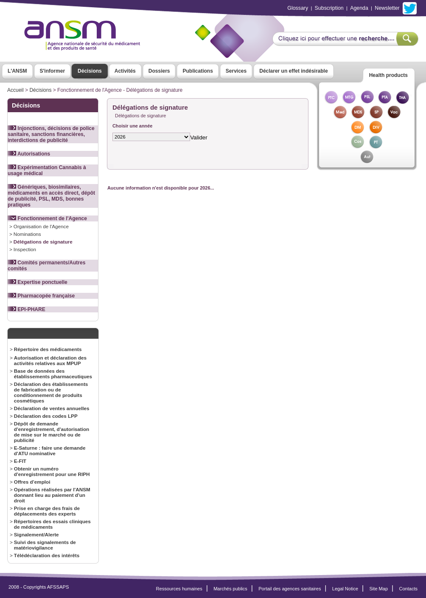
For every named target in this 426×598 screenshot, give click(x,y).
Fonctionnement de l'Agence (47, 218)
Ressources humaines (179, 588)
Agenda (359, 8)
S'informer (52, 71)
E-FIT (20, 461)
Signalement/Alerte (36, 534)
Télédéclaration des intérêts (46, 555)
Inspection (25, 249)
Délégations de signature (43, 241)
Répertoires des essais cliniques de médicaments (52, 524)
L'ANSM (17, 71)
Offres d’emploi (32, 482)
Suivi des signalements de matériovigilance (45, 544)
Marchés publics (230, 588)
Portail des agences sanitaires (289, 588)
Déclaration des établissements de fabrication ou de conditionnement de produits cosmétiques (51, 392)
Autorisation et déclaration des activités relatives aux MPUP (50, 360)
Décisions (90, 71)
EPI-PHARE (26, 309)
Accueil (15, 90)
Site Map (379, 588)
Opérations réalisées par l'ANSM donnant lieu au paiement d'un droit (52, 495)
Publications (197, 71)
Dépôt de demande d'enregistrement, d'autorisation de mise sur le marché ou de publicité (51, 432)
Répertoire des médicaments (48, 349)
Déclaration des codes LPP (46, 416)
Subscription (329, 8)
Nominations (27, 234)
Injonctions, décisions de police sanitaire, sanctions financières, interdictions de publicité (51, 134)
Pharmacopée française (41, 296)
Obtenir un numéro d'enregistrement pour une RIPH (52, 471)
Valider (198, 137)
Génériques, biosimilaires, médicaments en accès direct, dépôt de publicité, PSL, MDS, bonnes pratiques (51, 196)
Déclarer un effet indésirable (293, 71)
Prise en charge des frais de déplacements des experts (47, 510)
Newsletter (387, 8)
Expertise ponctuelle (37, 282)
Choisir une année (132, 125)
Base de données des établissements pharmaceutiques (53, 373)
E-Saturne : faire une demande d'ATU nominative (50, 450)
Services (236, 71)
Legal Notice (345, 588)
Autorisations (29, 154)
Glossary (297, 8)
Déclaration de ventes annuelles (52, 408)
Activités (125, 71)
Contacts (408, 588)
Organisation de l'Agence (41, 226)
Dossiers (159, 71)
